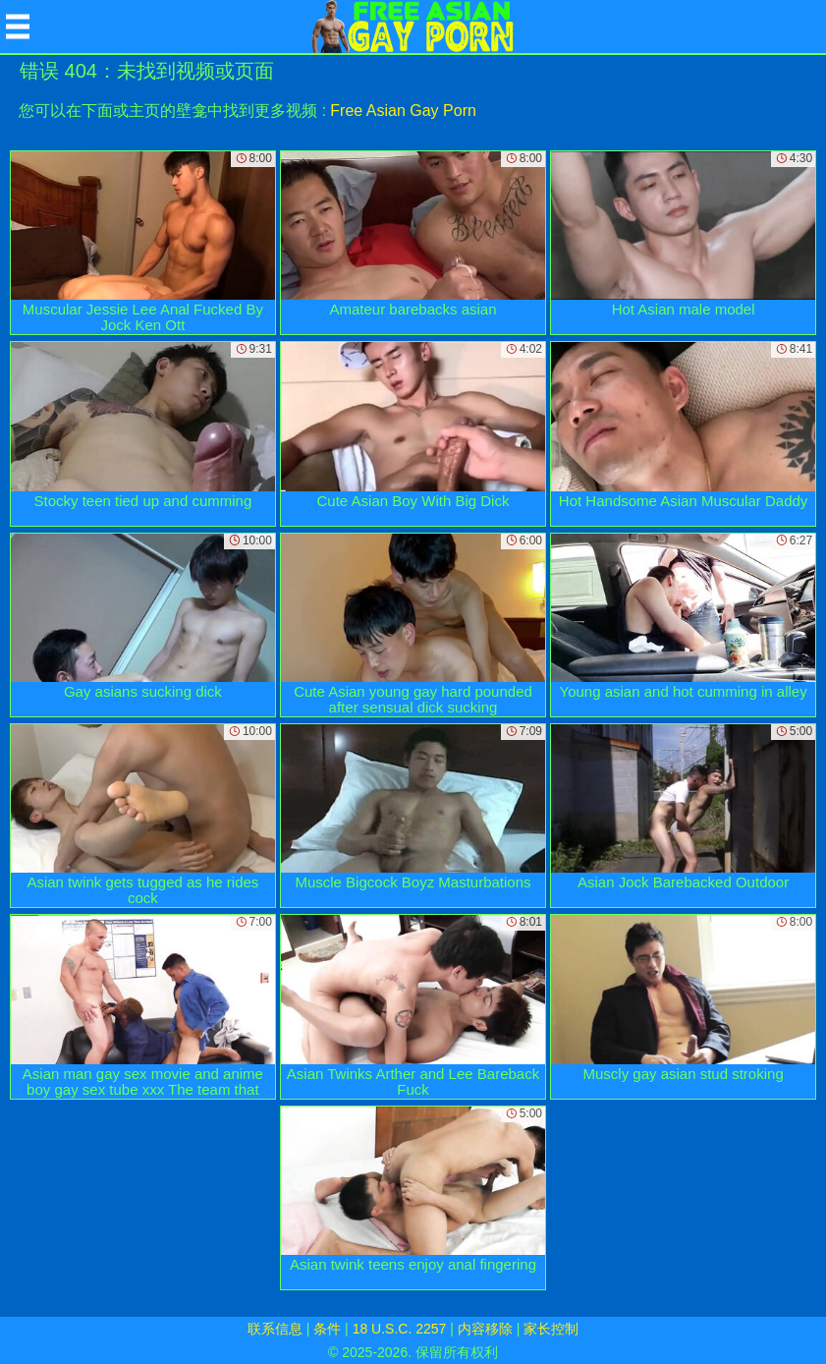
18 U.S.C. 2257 (400, 1328)
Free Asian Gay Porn (403, 110)
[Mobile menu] (17, 26)
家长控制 (550, 1328)
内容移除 (485, 1328)
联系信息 (275, 1328)
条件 (327, 1328)
